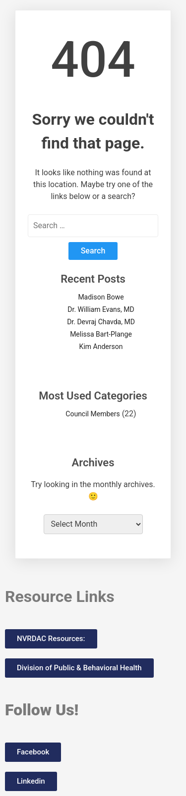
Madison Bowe (101, 297)
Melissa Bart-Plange (101, 334)
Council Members (92, 414)
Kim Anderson (101, 346)
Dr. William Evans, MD (100, 309)
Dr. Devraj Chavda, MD (101, 322)
